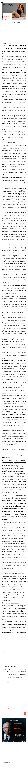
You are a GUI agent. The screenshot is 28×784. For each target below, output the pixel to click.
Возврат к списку (5, 708)
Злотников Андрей (7, 16)
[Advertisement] (14, 32)
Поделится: (6, 17)
